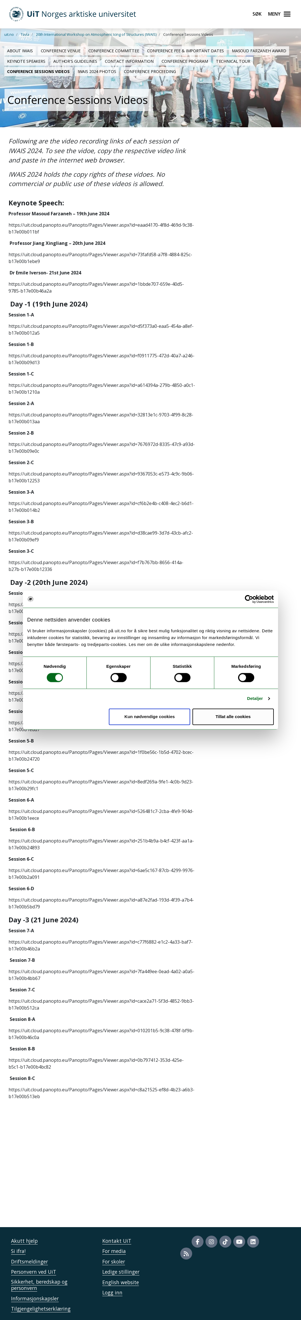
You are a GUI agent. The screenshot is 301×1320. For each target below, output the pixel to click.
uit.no (9, 34)
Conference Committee (113, 50)
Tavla (25, 34)
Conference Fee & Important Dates (185, 50)
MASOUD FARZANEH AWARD (259, 50)
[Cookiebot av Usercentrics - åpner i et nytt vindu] (249, 599)
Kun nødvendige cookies (149, 716)
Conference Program (185, 61)
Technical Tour (233, 61)
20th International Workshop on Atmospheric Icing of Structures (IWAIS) (96, 34)
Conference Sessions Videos (38, 71)
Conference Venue (60, 50)
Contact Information (129, 61)
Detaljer (255, 698)
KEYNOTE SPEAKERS (26, 61)
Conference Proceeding (150, 71)
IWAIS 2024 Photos (97, 71)
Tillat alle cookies (233, 716)
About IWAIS (20, 50)
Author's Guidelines (75, 61)
